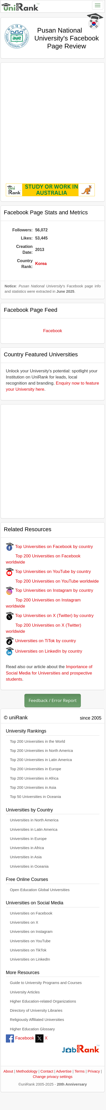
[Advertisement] (51, 119)
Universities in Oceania (29, 866)
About (8, 1071)
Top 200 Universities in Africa (34, 778)
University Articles (25, 992)
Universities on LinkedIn (30, 959)
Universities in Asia (26, 857)
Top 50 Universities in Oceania (35, 797)
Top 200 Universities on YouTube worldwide (52, 581)
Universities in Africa (27, 848)
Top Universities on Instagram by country (49, 590)
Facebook (52, 330)
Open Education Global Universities (40, 890)
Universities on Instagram (31, 932)
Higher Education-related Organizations (43, 1001)
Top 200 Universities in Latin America (41, 760)
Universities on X (24, 922)
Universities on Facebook (31, 913)
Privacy (94, 1071)
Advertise (64, 1071)
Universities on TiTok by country (41, 640)
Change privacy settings (52, 1077)
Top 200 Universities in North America (41, 751)
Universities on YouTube (30, 941)
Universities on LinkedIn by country (44, 651)
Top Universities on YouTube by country (48, 571)
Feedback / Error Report (53, 700)
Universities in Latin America (33, 829)
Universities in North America (34, 820)
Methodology (27, 1071)
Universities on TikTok (28, 950)
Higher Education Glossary (32, 1029)
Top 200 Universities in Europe (35, 769)
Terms (79, 1071)
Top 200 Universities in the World (37, 741)
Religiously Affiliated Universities (37, 1020)
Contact (46, 1071)
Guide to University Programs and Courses (46, 983)
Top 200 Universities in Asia (33, 787)
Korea (41, 263)
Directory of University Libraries (36, 1010)
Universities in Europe (28, 839)
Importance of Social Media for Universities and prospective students (49, 673)
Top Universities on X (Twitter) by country (50, 615)
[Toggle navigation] (97, 5)
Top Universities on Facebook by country (49, 546)
